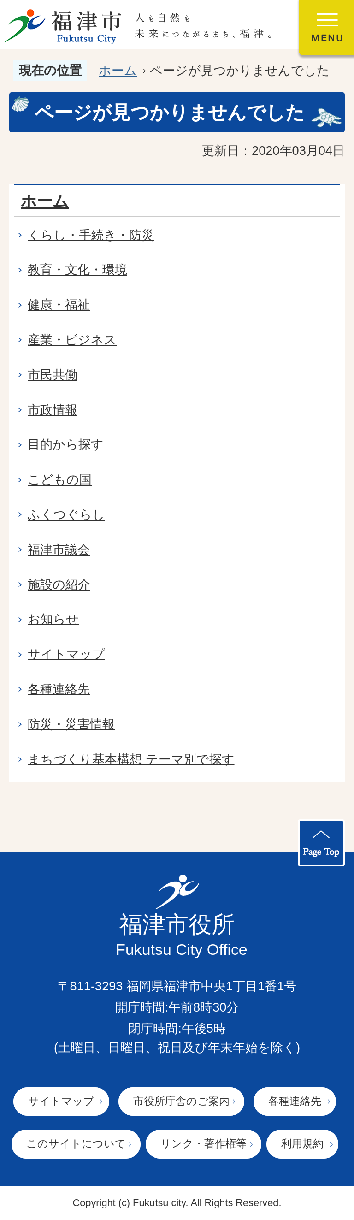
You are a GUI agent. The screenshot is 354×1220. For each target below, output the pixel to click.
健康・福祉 (59, 304)
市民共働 (52, 374)
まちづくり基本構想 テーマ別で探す (131, 759)
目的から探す (66, 444)
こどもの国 (60, 479)
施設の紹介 (59, 584)
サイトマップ (66, 654)
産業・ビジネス (72, 339)
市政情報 (52, 410)
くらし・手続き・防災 (91, 235)
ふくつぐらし (66, 514)
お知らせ (53, 619)
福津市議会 (59, 549)
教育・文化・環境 (77, 269)
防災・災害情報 (71, 724)
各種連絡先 (59, 689)
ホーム (118, 70)
